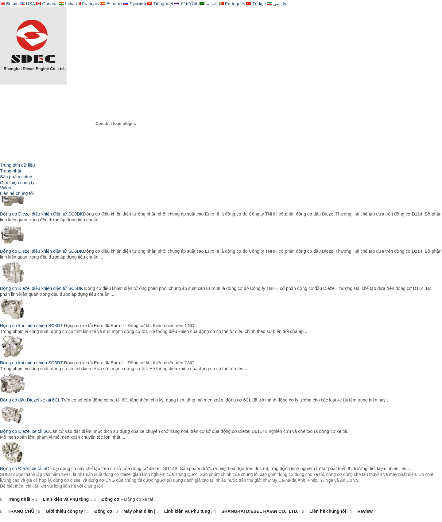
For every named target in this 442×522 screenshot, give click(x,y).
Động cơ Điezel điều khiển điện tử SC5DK (41, 288)
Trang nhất (10, 170)
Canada (47, 3)
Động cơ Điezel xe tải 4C (25, 468)
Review (365, 511)
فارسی (276, 3)
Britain (9, 3)
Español (111, 3)
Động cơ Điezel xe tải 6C (24, 431)
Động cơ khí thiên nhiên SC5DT (32, 362)
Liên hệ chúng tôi (17, 193)
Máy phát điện (138, 511)
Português (232, 3)
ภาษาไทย (186, 3)
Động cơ (110, 499)
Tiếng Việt (160, 3)
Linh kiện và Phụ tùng (66, 499)
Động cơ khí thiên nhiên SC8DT (32, 325)
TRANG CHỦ (21, 511)
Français (87, 3)
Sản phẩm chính (16, 176)
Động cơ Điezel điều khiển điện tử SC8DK (41, 251)
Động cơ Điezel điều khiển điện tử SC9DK (41, 214)
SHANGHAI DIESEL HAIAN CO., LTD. (259, 511)
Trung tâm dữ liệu (17, 165)
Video (5, 187)
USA (27, 3)
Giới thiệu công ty (17, 182)
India (67, 3)
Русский (134, 3)
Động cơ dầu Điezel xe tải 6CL (30, 399)
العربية (209, 3)
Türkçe (256, 3)
